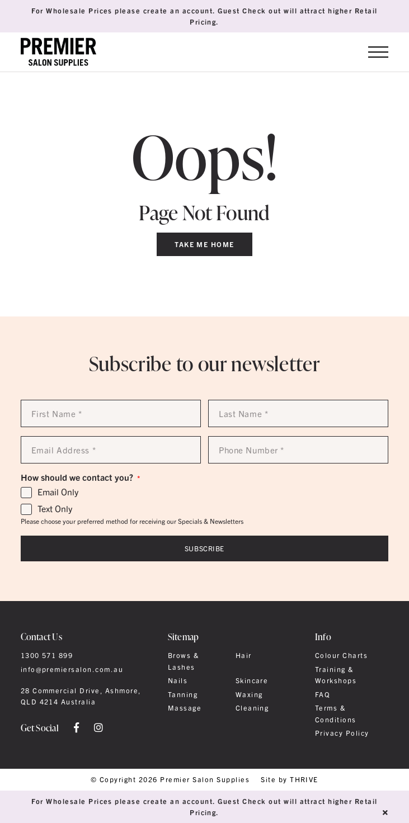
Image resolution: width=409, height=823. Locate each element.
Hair (244, 655)
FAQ (322, 694)
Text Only (54, 509)
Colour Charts (341, 655)
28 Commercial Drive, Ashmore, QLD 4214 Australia (81, 696)
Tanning (183, 694)
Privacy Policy (342, 733)
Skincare (252, 680)
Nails (177, 680)
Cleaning (252, 707)
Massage (184, 707)
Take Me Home (204, 244)
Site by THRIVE (289, 779)
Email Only (57, 492)
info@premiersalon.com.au (72, 669)
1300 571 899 (47, 655)
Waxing (249, 694)
